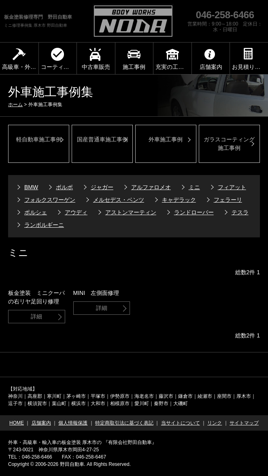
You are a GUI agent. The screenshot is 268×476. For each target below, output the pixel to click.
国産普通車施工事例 (102, 139)
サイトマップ (244, 423)
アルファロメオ (151, 187)
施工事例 (134, 67)
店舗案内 (211, 67)
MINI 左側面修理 (96, 293)
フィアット (232, 187)
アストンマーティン (130, 212)
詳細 (36, 316)
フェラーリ (228, 199)
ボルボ (64, 187)
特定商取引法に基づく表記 (124, 423)
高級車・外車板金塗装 (20, 67)
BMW (31, 187)
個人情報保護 (72, 423)
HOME (16, 423)
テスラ (240, 212)
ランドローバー (194, 212)
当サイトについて (180, 423)
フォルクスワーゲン (49, 199)
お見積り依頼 (249, 67)
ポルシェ (35, 212)
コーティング (58, 67)
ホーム (15, 104)
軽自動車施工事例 (39, 139)
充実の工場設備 (173, 67)
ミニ (194, 187)
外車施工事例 (166, 139)
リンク (214, 423)
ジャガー (102, 187)
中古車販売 (96, 67)
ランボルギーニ (44, 225)
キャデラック (179, 199)
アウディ (76, 212)
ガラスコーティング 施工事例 (229, 143)
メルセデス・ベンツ (118, 199)
